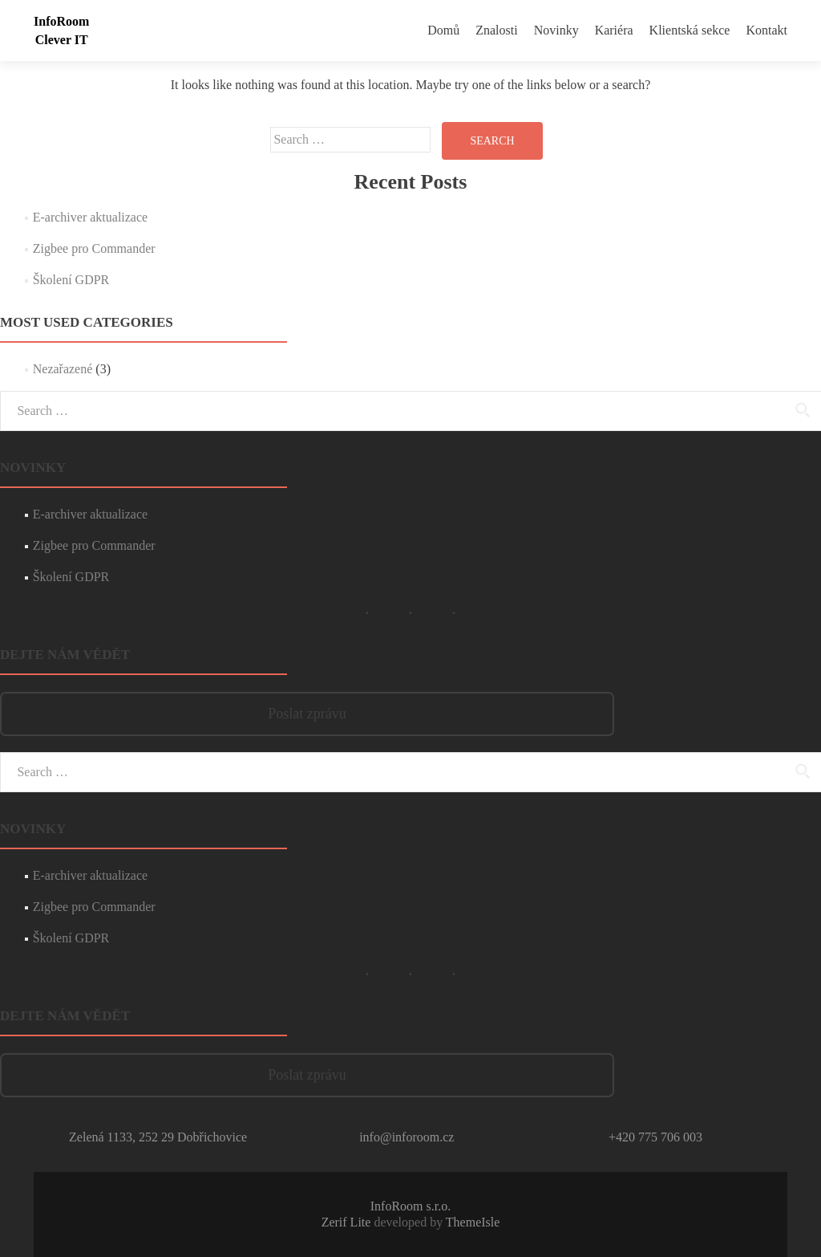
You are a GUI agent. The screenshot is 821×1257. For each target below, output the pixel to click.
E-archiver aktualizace (90, 217)
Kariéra (614, 30)
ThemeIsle (473, 1222)
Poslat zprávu (307, 714)
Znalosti (496, 30)
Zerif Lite (348, 1222)
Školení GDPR (71, 280)
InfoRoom (61, 21)
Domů (443, 30)
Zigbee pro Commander (94, 248)
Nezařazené (63, 369)
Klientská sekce (689, 30)
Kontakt (766, 30)
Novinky (556, 30)
